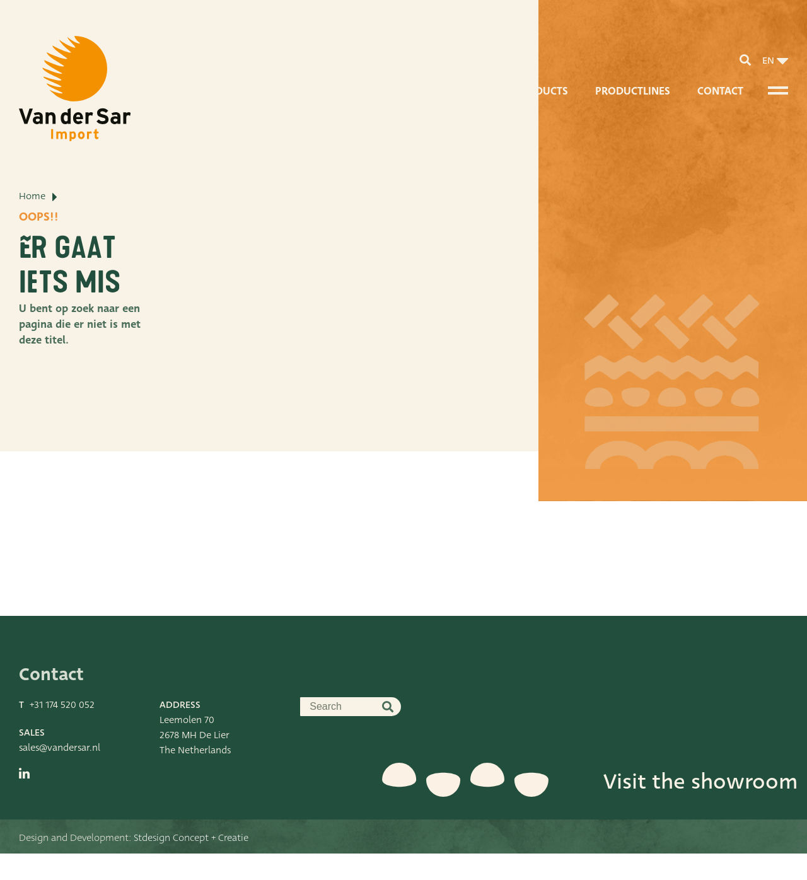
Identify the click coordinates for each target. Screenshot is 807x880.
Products (541, 91)
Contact (720, 91)
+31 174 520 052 (62, 731)
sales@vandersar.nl (59, 774)
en (768, 60)
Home (32, 243)
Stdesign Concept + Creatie (191, 864)
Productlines (632, 91)
